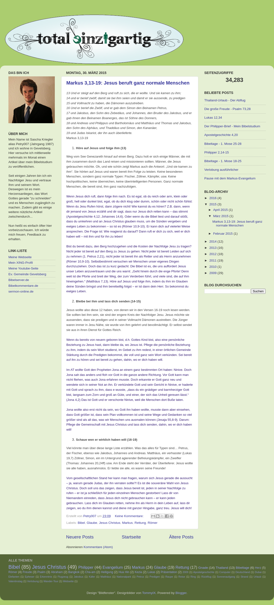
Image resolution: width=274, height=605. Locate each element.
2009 (213, 273)
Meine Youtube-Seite (23, 268)
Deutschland (243, 572)
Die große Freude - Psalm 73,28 (227, 109)
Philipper (85, 567)
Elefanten (13, 576)
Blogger (181, 593)
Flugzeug (63, 576)
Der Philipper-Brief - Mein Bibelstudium (232, 126)
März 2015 (221, 216)
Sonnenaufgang (226, 576)
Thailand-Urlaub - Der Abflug (224, 100)
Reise (181, 576)
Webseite (68, 581)
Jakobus (78, 576)
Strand (244, 576)
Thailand (222, 567)
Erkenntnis (46, 576)
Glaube (92, 523)
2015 (213, 204)
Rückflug (206, 576)
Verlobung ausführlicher (221, 169)
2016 (213, 198)
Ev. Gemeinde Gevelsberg (27, 274)
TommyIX (149, 593)
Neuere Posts (79, 536)
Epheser (29, 576)
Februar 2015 (223, 233)
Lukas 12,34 (213, 117)
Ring (193, 576)
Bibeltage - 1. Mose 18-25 (223, 161)
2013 (213, 248)
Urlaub (257, 576)
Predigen (154, 576)
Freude (27, 572)
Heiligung (107, 572)
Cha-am (90, 572)
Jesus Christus (109, 523)
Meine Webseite (20, 257)
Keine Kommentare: (129, 516)
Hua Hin (123, 572)
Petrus (140, 576)
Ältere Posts (181, 536)
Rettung (140, 523)
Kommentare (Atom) (98, 547)
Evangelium (113, 567)
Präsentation (169, 572)
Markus (127, 523)
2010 (213, 267)
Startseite (131, 536)
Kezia (138, 572)
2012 (213, 254)
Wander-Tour (51, 581)
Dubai (258, 572)
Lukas (151, 572)
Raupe (169, 576)
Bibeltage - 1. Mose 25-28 (223, 144)
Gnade (203, 567)
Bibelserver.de (18, 280)
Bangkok (74, 572)
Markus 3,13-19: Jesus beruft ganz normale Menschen (127, 83)
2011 (213, 260)
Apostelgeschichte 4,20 (221, 135)
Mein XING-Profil (20, 262)
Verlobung (33, 581)
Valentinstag (15, 581)
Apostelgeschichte (203, 572)
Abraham (57, 572)
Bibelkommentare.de (23, 285)
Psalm (41, 572)
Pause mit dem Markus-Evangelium (229, 178)
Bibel (81, 523)
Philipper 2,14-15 (216, 152)
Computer (224, 572)
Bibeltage (242, 567)
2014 (213, 241)
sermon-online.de (20, 291)
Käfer (92, 576)
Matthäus (105, 576)
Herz (258, 567)
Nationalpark (124, 576)
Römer (153, 523)
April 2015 (221, 210)
